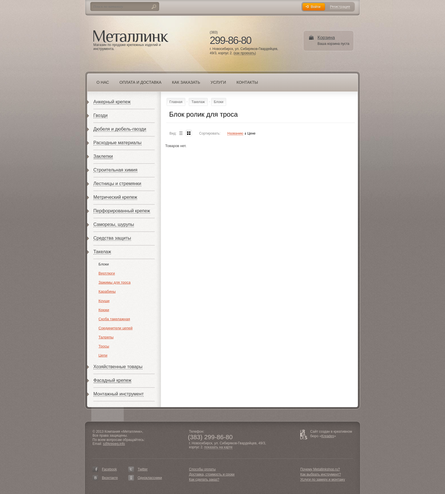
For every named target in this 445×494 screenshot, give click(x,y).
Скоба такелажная (114, 319)
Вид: (173, 133)
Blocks (189, 133)
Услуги (218, 82)
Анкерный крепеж (112, 101)
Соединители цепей (115, 328)
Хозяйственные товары (117, 366)
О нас (102, 82)
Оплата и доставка (140, 82)
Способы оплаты (202, 469)
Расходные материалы (117, 142)
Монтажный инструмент (118, 394)
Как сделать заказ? (204, 480)
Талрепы (106, 337)
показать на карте (218, 447)
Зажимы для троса (114, 282)
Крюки (103, 310)
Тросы (103, 346)
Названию (235, 133)
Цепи (102, 355)
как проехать (245, 53)
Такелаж (102, 251)
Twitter (143, 469)
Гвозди (100, 115)
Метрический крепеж (115, 197)
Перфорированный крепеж (121, 210)
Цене (251, 133)
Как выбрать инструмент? (320, 474)
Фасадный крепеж (112, 380)
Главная (175, 102)
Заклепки (103, 156)
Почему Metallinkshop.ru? (320, 469)
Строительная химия (115, 170)
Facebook (109, 469)
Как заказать (186, 82)
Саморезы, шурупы (113, 224)
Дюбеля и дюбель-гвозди (119, 129)
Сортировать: (210, 133)
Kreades (327, 436)
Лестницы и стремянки (117, 183)
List (181, 133)
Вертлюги (106, 273)
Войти (315, 7)
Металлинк (130, 36)
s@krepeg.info (114, 444)
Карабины (107, 291)
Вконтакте (110, 478)
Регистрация (340, 7)
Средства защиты (112, 238)
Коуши (104, 301)
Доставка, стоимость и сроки (211, 474)
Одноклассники (150, 478)
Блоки (103, 264)
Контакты (247, 82)
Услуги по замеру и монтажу (322, 480)
